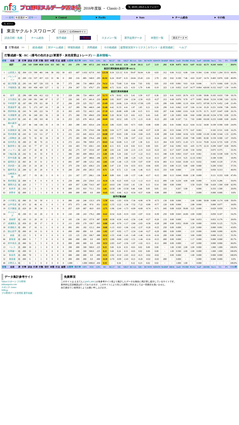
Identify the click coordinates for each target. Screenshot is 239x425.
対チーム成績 (55, 47)
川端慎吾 (12, 87)
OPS (84, 60)
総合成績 (38, 47)
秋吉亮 (12, 255)
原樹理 (12, 219)
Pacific (102, 17)
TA (219, 60)
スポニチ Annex (8, 287)
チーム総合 (181, 17)
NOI (91, 60)
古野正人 (12, 263)
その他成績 (110, 47)
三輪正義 (12, 154)
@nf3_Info (89, 281)
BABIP (164, 60)
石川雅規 (12, 208)
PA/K (192, 60)
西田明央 (12, 111)
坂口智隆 (12, 83)
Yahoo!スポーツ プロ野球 (13, 281)
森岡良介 (12, 162)
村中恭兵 (12, 243)
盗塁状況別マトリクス (133, 47)
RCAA (133, 60)
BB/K (172, 60)
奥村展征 (12, 180)
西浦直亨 (12, 107)
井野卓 (12, 192)
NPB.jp (4, 290)
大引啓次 (12, 99)
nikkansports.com (9, 284)
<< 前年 (10, 17)
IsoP (199, 60)
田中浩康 (12, 158)
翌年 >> (33, 17)
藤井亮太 (12, 169)
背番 (4, 60)
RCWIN (148, 60)
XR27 (125, 60)
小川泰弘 (12, 200)
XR (118, 60)
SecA (213, 60)
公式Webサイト (77, 31)
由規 (12, 235)
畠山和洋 (12, 119)
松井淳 (12, 188)
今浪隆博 (12, 115)
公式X (63, 31)
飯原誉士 (12, 146)
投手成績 (61, 38)
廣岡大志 (12, 184)
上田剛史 (12, 138)
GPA (98, 60)
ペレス (12, 247)
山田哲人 (12, 72)
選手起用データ (133, 38)
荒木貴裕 (12, 134)
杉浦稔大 (12, 227)
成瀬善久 (12, 223)
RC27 (111, 60)
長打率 (77, 60)
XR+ (140, 60)
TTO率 (233, 60)
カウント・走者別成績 (160, 47)
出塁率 (70, 60)
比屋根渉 (12, 130)
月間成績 (92, 47)
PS (226, 60)
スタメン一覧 (109, 38)
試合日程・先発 (13, 38)
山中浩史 (12, 204)
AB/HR (206, 60)
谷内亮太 (12, 142)
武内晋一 (12, 166)
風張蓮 (12, 259)
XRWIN (156, 60)
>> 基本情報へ (101, 55)
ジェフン (12, 150)
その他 (221, 17)
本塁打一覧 (157, 38)
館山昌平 (12, 231)
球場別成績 (74, 47)
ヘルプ (183, 47)
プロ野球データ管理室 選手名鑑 (16, 293)
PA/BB (185, 60)
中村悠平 (12, 103)
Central (62, 17)
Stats (142, 17)
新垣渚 (12, 239)
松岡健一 (12, 251)
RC (104, 60)
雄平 (12, 95)
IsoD (178, 60)
